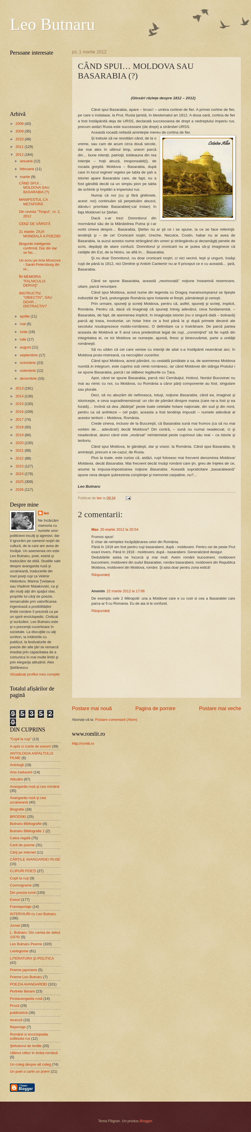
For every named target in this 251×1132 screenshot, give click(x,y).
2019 (20, 435)
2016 (20, 411)
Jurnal (15, 925)
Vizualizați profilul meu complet (35, 674)
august (26, 347)
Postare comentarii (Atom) (116, 719)
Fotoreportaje (21, 906)
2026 (20, 489)
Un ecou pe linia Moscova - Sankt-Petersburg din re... (39, 264)
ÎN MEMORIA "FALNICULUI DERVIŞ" (32, 280)
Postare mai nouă (92, 708)
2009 (20, 131)
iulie (23, 339)
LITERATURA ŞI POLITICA (32, 958)
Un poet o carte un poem (30, 1071)
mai (23, 324)
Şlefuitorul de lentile (25, 1046)
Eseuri (15, 899)
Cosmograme (21, 885)
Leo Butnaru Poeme (26, 944)
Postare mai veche (220, 708)
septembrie (29, 355)
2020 (20, 443)
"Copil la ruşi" (20, 739)
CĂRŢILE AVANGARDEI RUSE (35, 859)
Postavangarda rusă (26, 998)
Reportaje (18, 1027)
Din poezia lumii (23, 892)
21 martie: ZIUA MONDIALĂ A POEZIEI (39, 233)
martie (25, 177)
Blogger (146, 1121)
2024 (20, 474)
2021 (20, 450)
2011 (20, 147)
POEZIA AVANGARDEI (28, 984)
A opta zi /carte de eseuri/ (30, 746)
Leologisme (19, 951)
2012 (20, 154)
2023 (20, 466)
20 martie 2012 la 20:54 (119, 529)
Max (94, 529)
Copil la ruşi (19, 878)
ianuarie (27, 161)
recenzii (16, 1020)
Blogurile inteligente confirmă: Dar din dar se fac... (38, 248)
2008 (20, 123)
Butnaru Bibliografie (25, 824)
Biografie (17, 809)
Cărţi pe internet (23, 852)
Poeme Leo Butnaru (26, 977)
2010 (20, 139)
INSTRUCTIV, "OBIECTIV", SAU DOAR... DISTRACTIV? (35, 299)
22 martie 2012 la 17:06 (126, 591)
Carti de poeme (22, 845)
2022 (20, 458)
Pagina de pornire (155, 708)
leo (46, 513)
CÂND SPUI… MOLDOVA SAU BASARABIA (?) (34, 187)
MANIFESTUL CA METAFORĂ (33, 201)
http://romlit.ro (83, 743)
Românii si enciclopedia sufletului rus (29, 1036)
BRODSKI (18, 816)
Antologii (17, 765)
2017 (20, 419)
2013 (20, 388)
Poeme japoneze (23, 970)
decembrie (29, 378)
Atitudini (16, 779)
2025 (20, 482)
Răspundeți (100, 575)
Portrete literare (22, 991)
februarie (27, 169)
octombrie (28, 363)
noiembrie (28, 370)
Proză (14, 1005)
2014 (20, 396)
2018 (20, 427)
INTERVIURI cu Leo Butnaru (33, 914)
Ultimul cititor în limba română (34, 1053)
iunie (24, 332)
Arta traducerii (21, 772)
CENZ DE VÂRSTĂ (34, 224)
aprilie (25, 316)
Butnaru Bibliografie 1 (27, 831)
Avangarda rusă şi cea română (34, 786)
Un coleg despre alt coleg (30, 1064)
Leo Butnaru (52, 24)
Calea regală (20, 838)
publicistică (19, 1013)
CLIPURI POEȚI (23, 871)
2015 (20, 404)
